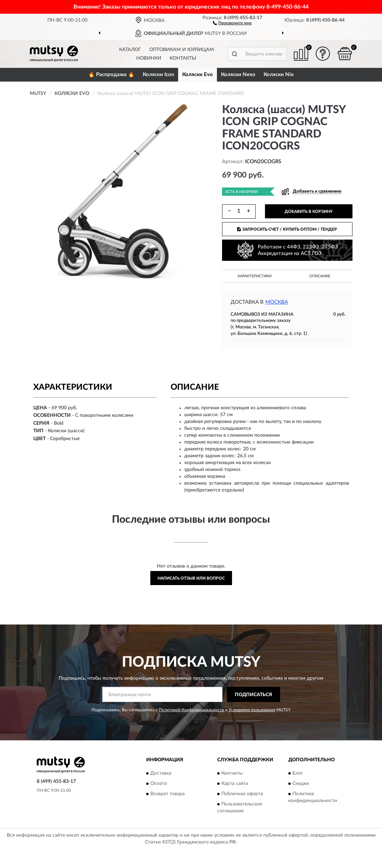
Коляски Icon (158, 74)
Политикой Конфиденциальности (191, 710)
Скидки (300, 783)
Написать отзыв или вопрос (191, 578)
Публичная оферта (242, 793)
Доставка (160, 773)
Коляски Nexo (238, 74)
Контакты (183, 58)
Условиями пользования (252, 710)
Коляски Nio (279, 74)
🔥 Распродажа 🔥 (111, 74)
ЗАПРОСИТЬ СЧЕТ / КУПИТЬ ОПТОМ (287, 229)
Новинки (148, 58)
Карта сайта (234, 783)
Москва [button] (276, 302)
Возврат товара (167, 793)
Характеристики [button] (254, 276)
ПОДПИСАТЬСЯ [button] (253, 694)
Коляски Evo (197, 74)
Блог (297, 773)
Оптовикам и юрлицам (181, 49)
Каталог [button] (130, 49)
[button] (232, 23)
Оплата (158, 783)
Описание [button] (319, 276)
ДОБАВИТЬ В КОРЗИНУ (309, 211)
